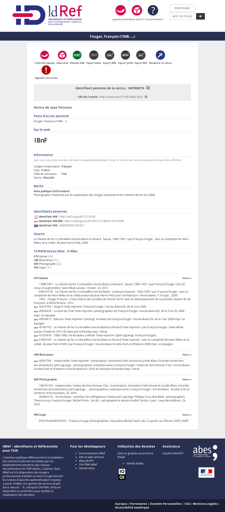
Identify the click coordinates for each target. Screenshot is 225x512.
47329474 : (46, 335)
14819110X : (47, 385)
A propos (121, 504)
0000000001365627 (71, 225)
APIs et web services (91, 457)
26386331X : (47, 397)
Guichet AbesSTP (173, 453)
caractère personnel (94, 160)
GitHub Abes (87, 468)
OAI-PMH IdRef (88, 464)
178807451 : (47, 284)
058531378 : (47, 292)
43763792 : (46, 327)
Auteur (43, 256)
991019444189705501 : (54, 421)
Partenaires (138, 504)
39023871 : (46, 319)
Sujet (41, 267)
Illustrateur (45, 260)
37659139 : (46, 340)
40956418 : (46, 311)
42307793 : (46, 361)
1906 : (43, 299)
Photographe (47, 264)
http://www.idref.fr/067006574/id (121, 97)
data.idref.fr (86, 461)
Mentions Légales (205, 504)
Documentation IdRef (92, 453)
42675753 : (46, 306)
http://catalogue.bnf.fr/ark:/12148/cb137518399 (94, 221)
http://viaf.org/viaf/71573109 (77, 216)
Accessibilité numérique (132, 507)
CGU (187, 504)
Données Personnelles (165, 504)
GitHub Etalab (134, 463)
